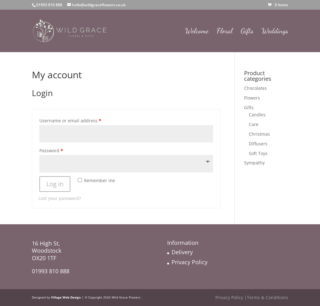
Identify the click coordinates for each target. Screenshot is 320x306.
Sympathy (254, 163)
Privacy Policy (190, 262)
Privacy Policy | (231, 297)
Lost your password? (59, 198)
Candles (257, 115)
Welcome (196, 32)
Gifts (247, 32)
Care (253, 124)
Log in (54, 184)
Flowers (252, 98)
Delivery (182, 252)
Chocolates (255, 88)
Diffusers (258, 144)
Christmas (259, 134)
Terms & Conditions (267, 297)
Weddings (275, 32)
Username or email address (70, 121)
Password (51, 150)
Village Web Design (66, 297)
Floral (224, 32)
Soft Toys (258, 153)
